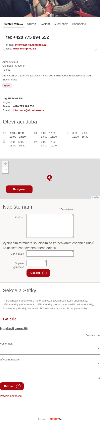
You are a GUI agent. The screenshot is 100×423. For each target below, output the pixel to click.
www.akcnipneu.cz (24, 48)
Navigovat (19, 189)
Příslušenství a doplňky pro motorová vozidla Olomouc (34, 300)
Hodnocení (79, 24)
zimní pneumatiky (77, 308)
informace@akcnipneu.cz (30, 44)
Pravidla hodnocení (11, 395)
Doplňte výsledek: (18, 265)
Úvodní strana (13, 24)
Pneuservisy (10, 308)
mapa (7, 85)
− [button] (5, 170)
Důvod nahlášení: (10, 359)
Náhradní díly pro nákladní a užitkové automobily (65, 304)
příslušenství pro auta (52, 308)
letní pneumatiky (77, 300)
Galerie (32, 24)
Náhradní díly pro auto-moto (19, 304)
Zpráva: (19, 217)
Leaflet (95, 197)
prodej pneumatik (28, 308)
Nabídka (45, 24)
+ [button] (5, 164)
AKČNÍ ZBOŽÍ (61, 24)
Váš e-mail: (17, 253)
